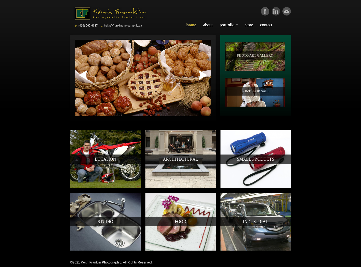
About (208, 25)
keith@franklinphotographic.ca (123, 25)
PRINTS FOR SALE (255, 91)
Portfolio (229, 25)
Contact (266, 25)
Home (191, 25)
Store (249, 25)
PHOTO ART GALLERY (255, 55)
